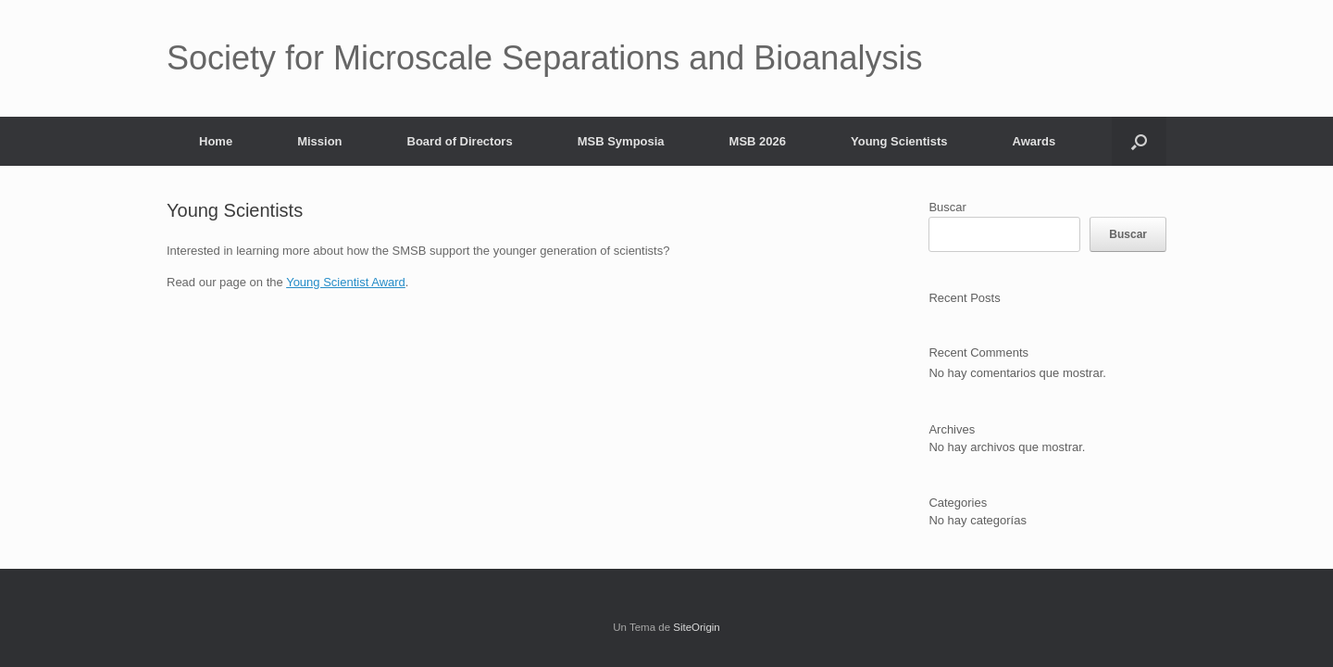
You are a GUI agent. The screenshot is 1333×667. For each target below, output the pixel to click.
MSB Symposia (621, 141)
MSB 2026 (757, 141)
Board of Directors (460, 141)
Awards (1034, 141)
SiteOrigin (696, 627)
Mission (319, 141)
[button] (1139, 141)
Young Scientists (899, 141)
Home (215, 141)
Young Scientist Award (345, 282)
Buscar (946, 207)
